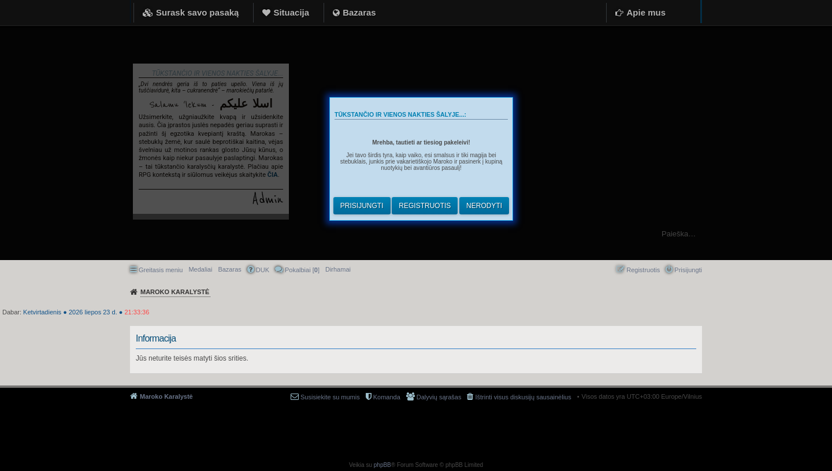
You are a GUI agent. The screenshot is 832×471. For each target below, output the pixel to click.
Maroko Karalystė (166, 396)
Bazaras (359, 12)
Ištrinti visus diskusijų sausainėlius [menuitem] (523, 397)
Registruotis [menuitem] (643, 269)
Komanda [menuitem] (386, 397)
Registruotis (425, 206)
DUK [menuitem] (262, 269)
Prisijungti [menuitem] (688, 269)
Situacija (291, 12)
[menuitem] (338, 269)
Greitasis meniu (161, 269)
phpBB (382, 465)
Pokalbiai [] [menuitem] (302, 269)
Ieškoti (817, 234)
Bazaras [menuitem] (229, 269)
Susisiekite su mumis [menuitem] (330, 397)
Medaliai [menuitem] (200, 269)
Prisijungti (362, 206)
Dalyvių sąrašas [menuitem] (439, 397)
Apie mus (646, 12)
